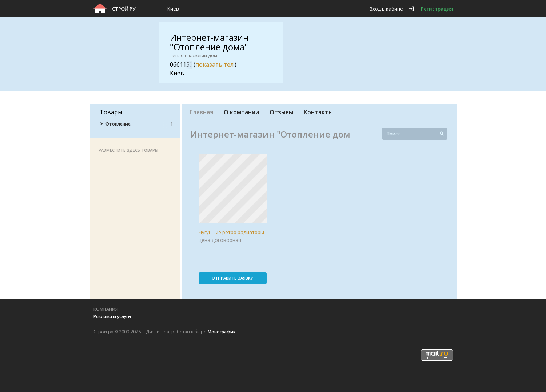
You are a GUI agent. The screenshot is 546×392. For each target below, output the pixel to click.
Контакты (318, 112)
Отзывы (281, 112)
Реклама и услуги (112, 316)
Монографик (222, 332)
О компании (241, 112)
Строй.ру (123, 8)
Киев (173, 8)
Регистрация (437, 8)
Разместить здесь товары (128, 150)
